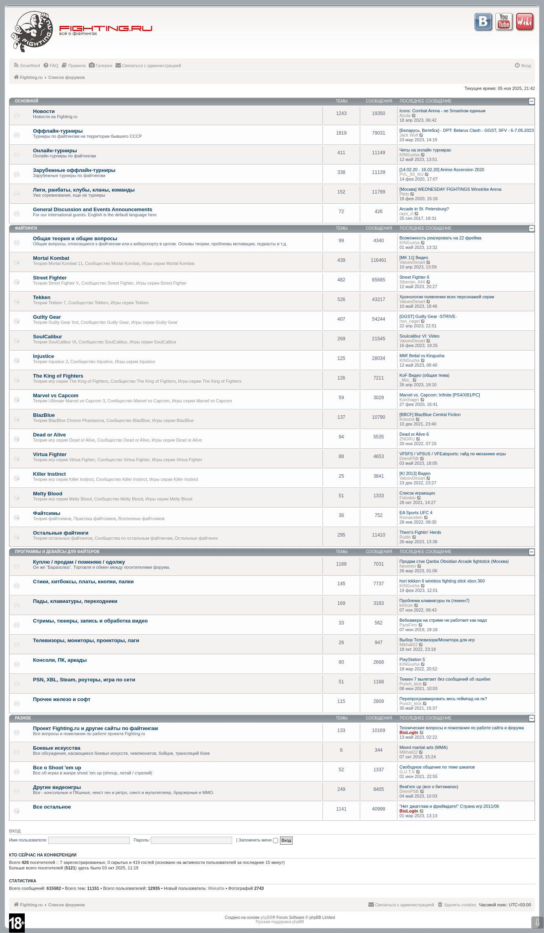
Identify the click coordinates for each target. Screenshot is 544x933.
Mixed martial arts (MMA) (423, 747)
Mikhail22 (408, 644)
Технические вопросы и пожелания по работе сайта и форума (461, 727)
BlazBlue (44, 415)
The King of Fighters (58, 376)
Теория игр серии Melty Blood (62, 499)
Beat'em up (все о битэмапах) (428, 786)
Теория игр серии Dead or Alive (64, 440)
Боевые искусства (57, 748)
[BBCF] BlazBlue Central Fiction (430, 414)
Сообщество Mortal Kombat (112, 263)
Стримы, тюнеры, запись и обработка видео (90, 621)
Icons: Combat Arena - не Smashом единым (442, 110)
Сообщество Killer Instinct (121, 479)
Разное (23, 718)
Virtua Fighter (50, 454)
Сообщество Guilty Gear (105, 322)
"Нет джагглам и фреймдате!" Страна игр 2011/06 (449, 806)
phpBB (267, 917)
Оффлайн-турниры (58, 131)
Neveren (407, 566)
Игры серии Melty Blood (168, 499)
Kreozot (406, 419)
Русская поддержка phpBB (280, 922)
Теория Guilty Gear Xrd (55, 322)
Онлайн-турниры (55, 150)
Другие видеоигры (57, 787)
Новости (44, 111)
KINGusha (409, 154)
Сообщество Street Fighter (107, 283)
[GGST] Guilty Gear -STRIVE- (428, 316)
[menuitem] (26, 65)
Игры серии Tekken (130, 302)
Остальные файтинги (60, 533)
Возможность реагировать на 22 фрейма (440, 238)
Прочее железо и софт (61, 699)
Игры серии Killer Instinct (173, 479)
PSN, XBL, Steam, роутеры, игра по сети (84, 680)
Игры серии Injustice (135, 361)
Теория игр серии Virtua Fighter (64, 459)
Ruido (405, 537)
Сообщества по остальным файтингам (133, 538)
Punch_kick (410, 683)
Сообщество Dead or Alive (123, 440)
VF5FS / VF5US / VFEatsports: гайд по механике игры (452, 453)
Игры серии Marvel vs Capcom (202, 400)
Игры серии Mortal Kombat (168, 263)
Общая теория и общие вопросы (75, 238)
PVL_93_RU (411, 174)
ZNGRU (407, 438)
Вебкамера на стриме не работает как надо (443, 620)
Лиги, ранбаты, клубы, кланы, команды (84, 190)
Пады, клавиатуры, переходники (75, 601)
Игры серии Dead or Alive (177, 440)
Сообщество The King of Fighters (143, 381)
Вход (14, 831)
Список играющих (417, 493)
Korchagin (409, 399)
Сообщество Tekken (88, 302)
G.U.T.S (407, 771)
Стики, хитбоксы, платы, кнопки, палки (83, 581)
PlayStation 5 (412, 659)
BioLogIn (408, 732)
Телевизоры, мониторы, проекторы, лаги (86, 640)
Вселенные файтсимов (141, 518)
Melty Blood (47, 494)
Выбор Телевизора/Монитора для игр (437, 639)
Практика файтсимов (94, 518)
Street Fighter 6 (414, 277)
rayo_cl (406, 213)
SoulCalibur (47, 337)
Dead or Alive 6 (414, 434)
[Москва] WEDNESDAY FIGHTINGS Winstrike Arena (450, 189)
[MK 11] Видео (413, 257)
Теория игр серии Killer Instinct (63, 479)
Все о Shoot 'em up (57, 768)
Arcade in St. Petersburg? (424, 208)
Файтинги (26, 228)
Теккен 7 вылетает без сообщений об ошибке (445, 679)
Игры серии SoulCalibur (153, 342)
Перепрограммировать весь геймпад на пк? (443, 698)
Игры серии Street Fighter (161, 283)
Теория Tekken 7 (49, 302)
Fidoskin (407, 497)
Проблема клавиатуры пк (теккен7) (434, 600)
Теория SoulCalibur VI (54, 342)
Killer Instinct (49, 474)
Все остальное (52, 807)
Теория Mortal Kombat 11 (57, 263)
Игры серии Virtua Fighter (177, 459)
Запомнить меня (258, 840)
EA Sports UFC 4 (415, 512)
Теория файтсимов (52, 518)
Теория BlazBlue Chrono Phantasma (68, 420)
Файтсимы (46, 513)
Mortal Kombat (51, 258)
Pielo (404, 194)
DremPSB (409, 458)
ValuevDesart (412, 262)
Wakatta (216, 888)
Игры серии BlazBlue (173, 420)
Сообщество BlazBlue (128, 420)
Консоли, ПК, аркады (60, 660)
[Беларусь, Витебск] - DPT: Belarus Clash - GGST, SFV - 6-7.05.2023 (466, 130)
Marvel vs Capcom (56, 395)
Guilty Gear (47, 317)
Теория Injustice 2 (50, 361)
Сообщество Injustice (91, 361)
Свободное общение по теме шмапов (437, 767)
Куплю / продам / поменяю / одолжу (79, 562)
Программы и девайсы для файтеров (57, 552)
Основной (26, 101)
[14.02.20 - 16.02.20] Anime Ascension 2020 (441, 169)
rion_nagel (409, 321)
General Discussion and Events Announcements (92, 209)
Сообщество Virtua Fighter (123, 459)
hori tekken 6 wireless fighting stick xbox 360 (442, 581)
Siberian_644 (412, 281)
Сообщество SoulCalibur (103, 342)
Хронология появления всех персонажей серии (446, 296)
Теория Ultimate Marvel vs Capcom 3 (69, 400)
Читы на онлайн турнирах (425, 150)
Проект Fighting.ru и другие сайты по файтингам (95, 728)
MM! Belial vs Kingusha (421, 355)
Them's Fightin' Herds (420, 532)
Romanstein (411, 517)
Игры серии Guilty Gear (154, 322)
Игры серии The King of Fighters (209, 381)
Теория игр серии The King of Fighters (70, 381)
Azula (404, 115)
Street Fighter (50, 278)
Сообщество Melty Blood (118, 499)
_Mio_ (405, 380)
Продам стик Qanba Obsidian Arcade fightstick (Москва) (454, 561)
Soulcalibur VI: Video (419, 336)
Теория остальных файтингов (62, 538)
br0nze (406, 605)
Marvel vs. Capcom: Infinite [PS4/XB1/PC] (439, 395)
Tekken (41, 297)
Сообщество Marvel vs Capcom (138, 400)
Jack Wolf (408, 135)
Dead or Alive (49, 435)
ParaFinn (408, 625)
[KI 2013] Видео (414, 473)
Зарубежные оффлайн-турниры (74, 170)
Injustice (43, 356)
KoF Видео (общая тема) (424, 375)
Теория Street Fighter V (56, 283)
